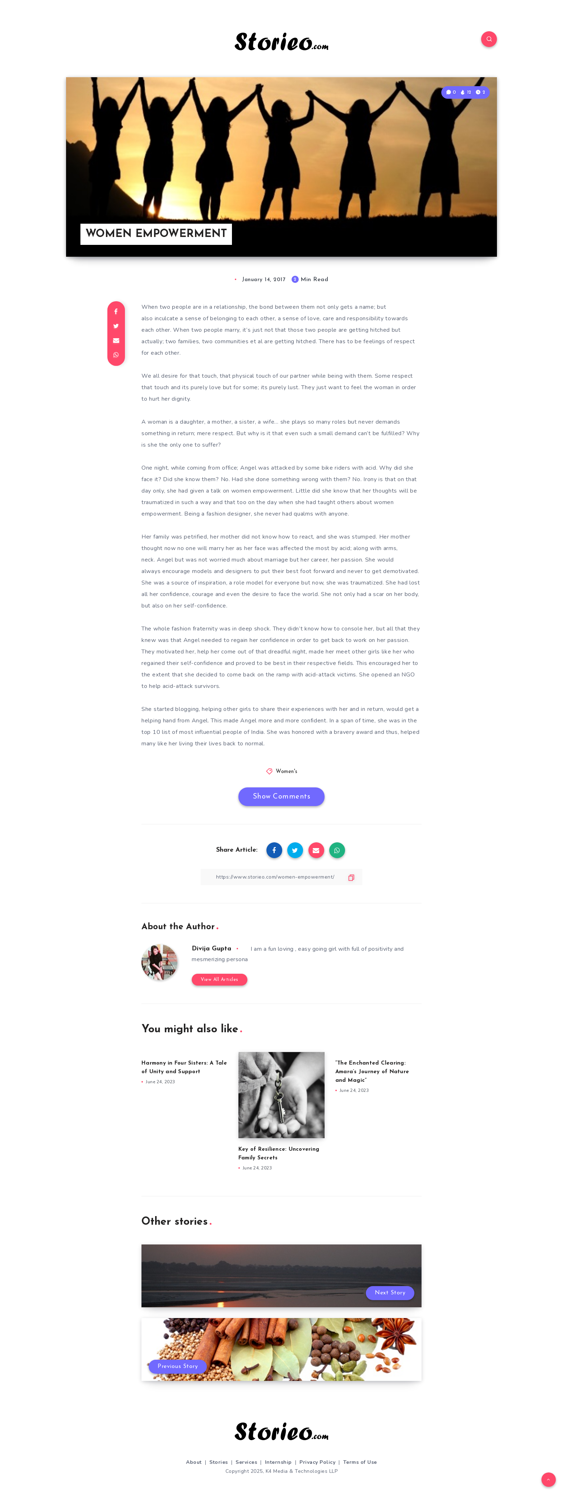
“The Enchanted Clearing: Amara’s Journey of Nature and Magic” (372, 1072)
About (194, 1462)
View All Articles (219, 979)
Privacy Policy (317, 1462)
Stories (218, 1462)
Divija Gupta (211, 948)
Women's (287, 771)
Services (246, 1462)
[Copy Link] (281, 877)
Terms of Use (360, 1462)
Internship (278, 1462)
